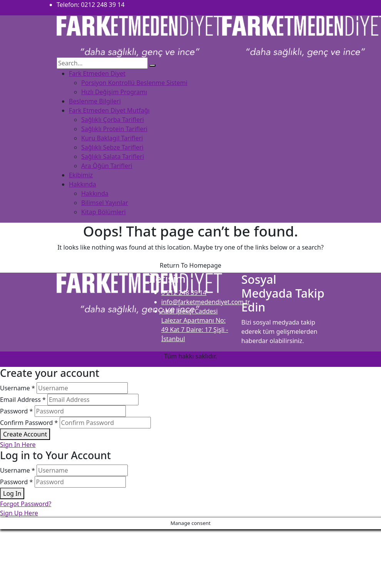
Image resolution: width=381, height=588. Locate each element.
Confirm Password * (29, 422)
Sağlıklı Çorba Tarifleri (112, 119)
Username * (17, 388)
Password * (16, 411)
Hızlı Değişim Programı (114, 92)
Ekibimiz (81, 175)
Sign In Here (17, 444)
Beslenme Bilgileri (95, 101)
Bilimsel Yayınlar (104, 202)
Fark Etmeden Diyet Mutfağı (109, 110)
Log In (12, 493)
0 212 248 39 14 (183, 292)
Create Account (25, 434)
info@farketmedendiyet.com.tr (205, 302)
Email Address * (23, 399)
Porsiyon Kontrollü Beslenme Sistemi (134, 82)
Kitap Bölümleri (103, 212)
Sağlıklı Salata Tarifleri (112, 156)
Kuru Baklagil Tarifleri (112, 138)
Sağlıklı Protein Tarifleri (114, 129)
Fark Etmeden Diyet (97, 73)
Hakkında (82, 184)
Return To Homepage (190, 265)
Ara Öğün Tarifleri (106, 166)
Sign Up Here (19, 513)
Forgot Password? (25, 504)
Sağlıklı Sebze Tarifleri (112, 147)
